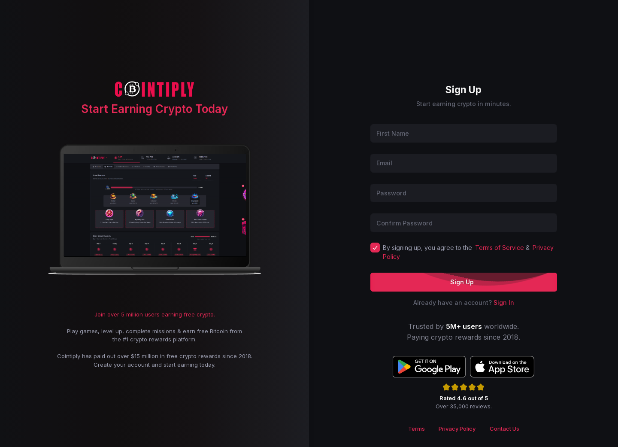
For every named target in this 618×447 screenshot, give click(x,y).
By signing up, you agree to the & (468, 252)
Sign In (504, 302)
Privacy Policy (457, 428)
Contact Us (504, 428)
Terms (416, 428)
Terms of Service (499, 247)
